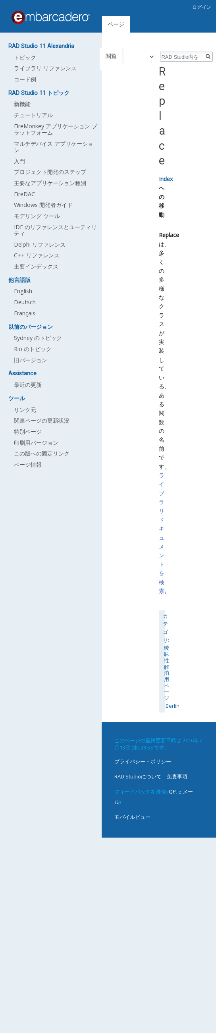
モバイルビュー (132, 817)
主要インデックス (36, 266)
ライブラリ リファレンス (45, 68)
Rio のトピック (33, 349)
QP (172, 791)
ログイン (201, 7)
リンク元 (25, 409)
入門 (19, 161)
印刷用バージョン (36, 442)
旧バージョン (30, 360)
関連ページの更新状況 (41, 420)
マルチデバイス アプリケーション (53, 147)
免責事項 (177, 776)
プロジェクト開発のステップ (50, 172)
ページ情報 (28, 464)
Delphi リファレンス (40, 244)
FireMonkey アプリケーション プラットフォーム (55, 129)
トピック (25, 57)
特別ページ (28, 431)
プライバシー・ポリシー (142, 761)
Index (166, 179)
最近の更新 (28, 384)
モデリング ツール (37, 216)
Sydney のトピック (38, 338)
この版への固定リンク (41, 453)
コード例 (25, 79)
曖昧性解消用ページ (166, 673)
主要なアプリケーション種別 (50, 183)
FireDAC (24, 194)
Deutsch (25, 302)
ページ (116, 24)
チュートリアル (33, 115)
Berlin (172, 706)
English (23, 291)
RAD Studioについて (138, 776)
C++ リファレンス (37, 255)
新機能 (22, 104)
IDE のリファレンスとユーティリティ (55, 230)
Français (24, 313)
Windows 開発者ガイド (43, 205)
